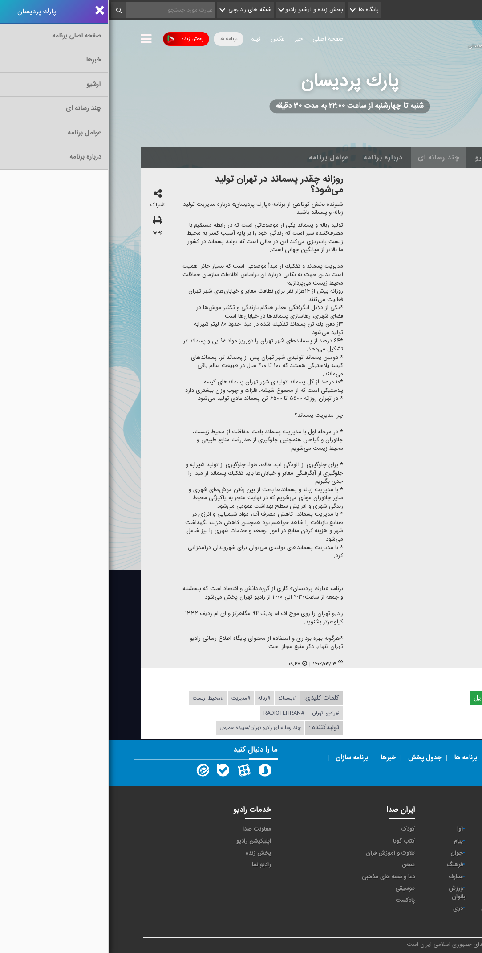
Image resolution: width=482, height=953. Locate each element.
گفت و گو (386, 877)
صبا (394, 865)
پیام (349, 841)
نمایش (433, 888)
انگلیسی (431, 920)
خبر (190, 39)
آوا (351, 829)
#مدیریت (132, 698)
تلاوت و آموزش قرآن (281, 853)
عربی (435, 908)
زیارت (391, 920)
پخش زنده (77, 39)
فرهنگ (346, 865)
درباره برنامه (274, 157)
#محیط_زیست (99, 698)
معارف (347, 877)
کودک (299, 829)
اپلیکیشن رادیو (145, 841)
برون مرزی (385, 908)
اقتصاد (434, 841)
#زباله (156, 698)
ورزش (391, 888)
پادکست (296, 900)
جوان (348, 853)
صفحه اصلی (219, 39)
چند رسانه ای (330, 157)
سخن (299, 865)
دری (349, 908)
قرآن (436, 877)
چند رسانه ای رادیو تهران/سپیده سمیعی (151, 728)
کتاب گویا (295, 841)
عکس (169, 39)
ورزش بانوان (348, 893)
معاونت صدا (148, 829)
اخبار (406, 157)
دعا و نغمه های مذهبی (279, 877)
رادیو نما (152, 865)
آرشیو (375, 157)
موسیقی (296, 888)
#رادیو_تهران (217, 713)
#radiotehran (175, 713)
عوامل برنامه (220, 157)
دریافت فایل (385, 698)
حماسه (390, 829)
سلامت (433, 865)
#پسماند (178, 698)
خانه (436, 157)
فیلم (147, 39)
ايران (392, 841)
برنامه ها (120, 38)
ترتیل (435, 853)
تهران (391, 853)
